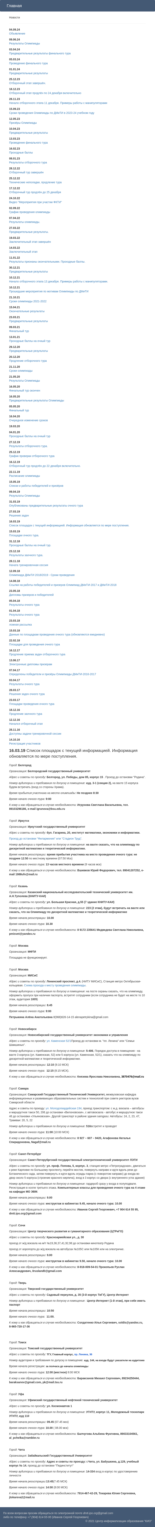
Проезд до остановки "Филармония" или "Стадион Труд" (45, 838)
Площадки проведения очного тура (31, 703)
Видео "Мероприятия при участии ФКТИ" (35, 202)
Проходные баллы (21, 152)
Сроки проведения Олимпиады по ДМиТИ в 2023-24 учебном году (51, 112)
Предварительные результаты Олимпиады (36, 400)
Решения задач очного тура (27, 694)
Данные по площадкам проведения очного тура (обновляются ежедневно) (57, 634)
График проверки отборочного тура (32, 456)
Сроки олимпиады (21, 370)
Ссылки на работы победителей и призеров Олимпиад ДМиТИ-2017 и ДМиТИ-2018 (63, 584)
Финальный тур (19, 331)
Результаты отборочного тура (28, 162)
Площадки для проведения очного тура (34, 644)
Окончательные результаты (27, 311)
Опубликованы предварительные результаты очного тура (46, 505)
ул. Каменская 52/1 (59, 1040)
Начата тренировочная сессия (28, 565)
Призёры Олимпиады (23, 122)
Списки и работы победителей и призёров (36, 485)
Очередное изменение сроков (28, 420)
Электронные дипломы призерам (30, 664)
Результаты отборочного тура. (28, 446)
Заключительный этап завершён (30, 241)
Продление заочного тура (25, 713)
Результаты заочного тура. (26, 555)
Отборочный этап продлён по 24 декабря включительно (45, 93)
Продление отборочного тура (28, 360)
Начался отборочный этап (26, 723)
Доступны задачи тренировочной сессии (35, 733)
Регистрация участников (24, 743)
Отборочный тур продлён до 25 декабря (35, 192)
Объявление (17, 33)
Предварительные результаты (28, 73)
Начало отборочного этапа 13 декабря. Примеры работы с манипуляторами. (58, 281)
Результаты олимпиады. (24, 222)
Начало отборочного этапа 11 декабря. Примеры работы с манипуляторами (58, 103)
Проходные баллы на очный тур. (30, 545)
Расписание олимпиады (24, 475)
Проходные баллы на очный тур (29, 341)
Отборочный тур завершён (26, 172)
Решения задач (19, 515)
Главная (14, 6)
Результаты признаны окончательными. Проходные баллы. (47, 261)
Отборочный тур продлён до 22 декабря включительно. (45, 465)
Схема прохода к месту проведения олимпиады (55, 985)
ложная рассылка (20, 624)
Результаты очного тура (24, 604)
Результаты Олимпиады (24, 43)
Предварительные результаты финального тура (40, 53)
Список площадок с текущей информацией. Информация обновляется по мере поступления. (69, 525)
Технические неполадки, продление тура (35, 182)
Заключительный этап (23, 251)
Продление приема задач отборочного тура (37, 654)
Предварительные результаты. (29, 231)
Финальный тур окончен (24, 390)
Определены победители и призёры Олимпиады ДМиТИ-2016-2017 (52, 674)
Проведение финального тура (28, 63)
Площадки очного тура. (24, 535)
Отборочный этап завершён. (27, 83)
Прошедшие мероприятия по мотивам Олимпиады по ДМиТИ (48, 291)
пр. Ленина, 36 (83, 1354)
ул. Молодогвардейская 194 (64, 1108)
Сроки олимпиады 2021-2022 (28, 301)
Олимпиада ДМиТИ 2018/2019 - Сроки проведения (42, 575)
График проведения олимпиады (29, 212)
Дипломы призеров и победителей (31, 594)
